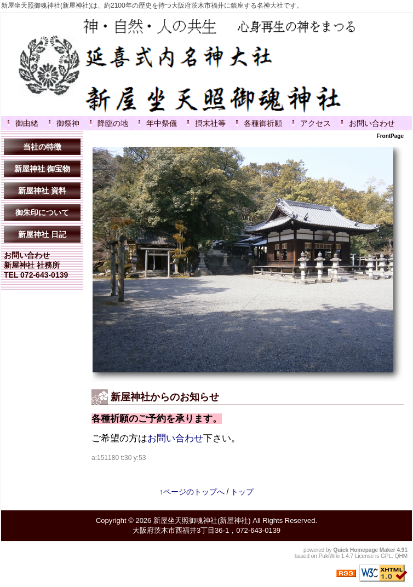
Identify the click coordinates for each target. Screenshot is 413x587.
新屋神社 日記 (42, 234)
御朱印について (42, 212)
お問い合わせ (372, 123)
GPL (386, 556)
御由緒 (26, 123)
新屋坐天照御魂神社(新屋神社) (202, 520)
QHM (401, 556)
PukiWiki (329, 556)
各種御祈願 (263, 123)
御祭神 (67, 123)
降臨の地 (112, 123)
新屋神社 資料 (42, 190)
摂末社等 (210, 123)
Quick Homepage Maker (364, 550)
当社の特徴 (42, 146)
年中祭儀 (161, 123)
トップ (242, 491)
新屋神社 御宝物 (42, 168)
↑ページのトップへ (192, 491)
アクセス (315, 123)
